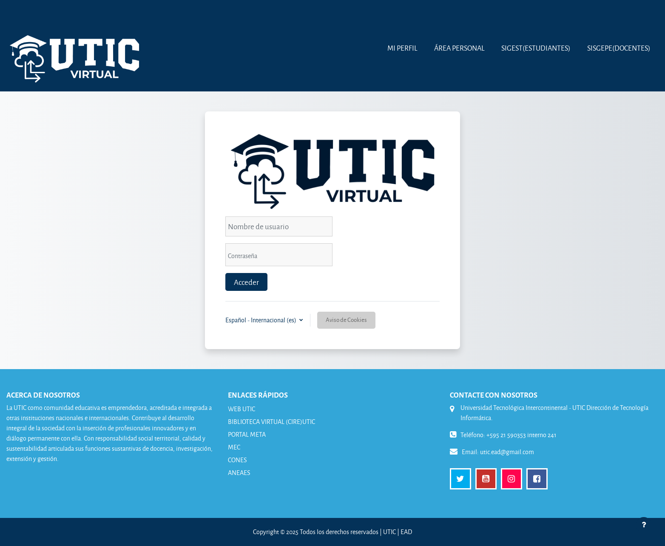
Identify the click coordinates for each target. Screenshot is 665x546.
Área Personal (459, 48)
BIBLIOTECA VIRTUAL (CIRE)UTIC (271, 421)
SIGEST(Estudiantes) (535, 48)
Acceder (246, 282)
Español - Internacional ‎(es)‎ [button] (261, 320)
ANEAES (239, 472)
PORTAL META (247, 434)
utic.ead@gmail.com (507, 451)
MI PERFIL (402, 48)
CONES (237, 459)
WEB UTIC (241, 408)
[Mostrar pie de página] (643, 524)
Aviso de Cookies (346, 320)
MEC (234, 447)
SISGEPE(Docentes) (618, 48)
